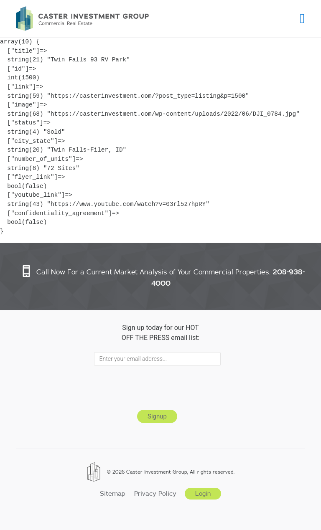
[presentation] (157, 386)
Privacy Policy (155, 493)
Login (203, 493)
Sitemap (112, 493)
